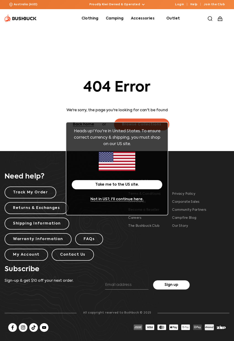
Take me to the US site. (117, 185)
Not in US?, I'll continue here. (117, 199)
